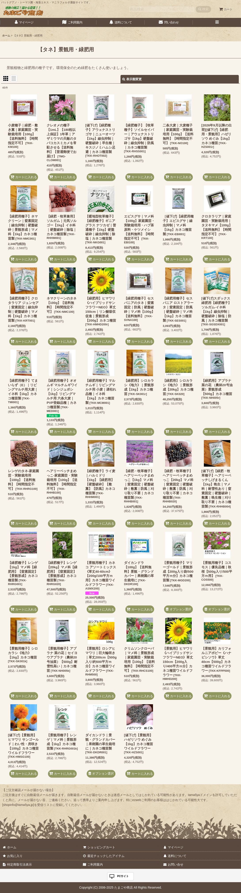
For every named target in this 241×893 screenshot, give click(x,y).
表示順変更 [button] (132, 79)
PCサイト (123, 876)
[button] (217, 22)
